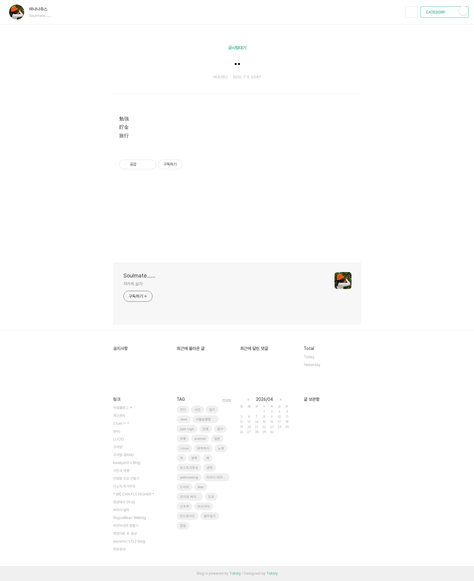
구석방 (117, 447)
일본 (217, 439)
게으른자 (119, 416)
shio (116, 431)
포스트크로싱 (189, 468)
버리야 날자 (121, 510)
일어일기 (210, 516)
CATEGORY (445, 12)
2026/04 (264, 399)
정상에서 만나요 (124, 502)
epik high (187, 429)
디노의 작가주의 (124, 486)
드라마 (184, 487)
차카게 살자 (132, 283)
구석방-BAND (123, 455)
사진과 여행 (121, 471)
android (200, 439)
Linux (184, 448)
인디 (183, 410)
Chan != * (121, 423)
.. (237, 61)
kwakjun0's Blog (126, 463)
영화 (194, 458)
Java (183, 419)
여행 (183, 439)
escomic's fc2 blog (129, 541)
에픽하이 (203, 448)
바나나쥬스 (41, 9)
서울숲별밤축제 (206, 419)
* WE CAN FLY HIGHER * (133, 494)
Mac (201, 487)
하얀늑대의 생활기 (125, 526)
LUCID (118, 439)
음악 (220, 429)
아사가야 (204, 506)
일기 (212, 410)
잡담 (183, 526)
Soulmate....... (139, 275)
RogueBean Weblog (129, 518)
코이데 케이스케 (191, 497)
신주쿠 (184, 506)
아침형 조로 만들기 (126, 478)
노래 (221, 448)
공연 (210, 468)
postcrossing (189, 477)
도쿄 (211, 497)
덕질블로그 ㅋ (122, 408)
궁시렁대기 (237, 47)
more (226, 400)
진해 (206, 429)
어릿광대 (119, 549)
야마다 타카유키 (218, 477)
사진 (198, 410)
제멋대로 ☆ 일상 (125, 533)
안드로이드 (187, 516)
